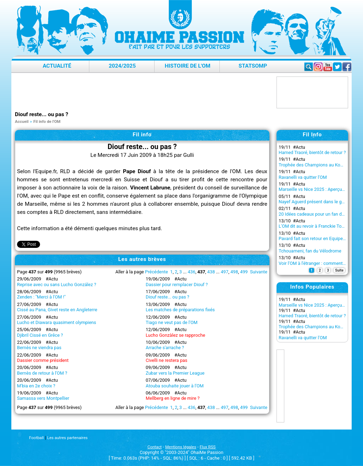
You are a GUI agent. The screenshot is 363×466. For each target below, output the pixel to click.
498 (234, 271)
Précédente (156, 271)
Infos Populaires (312, 287)
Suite (339, 270)
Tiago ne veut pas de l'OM (171, 322)
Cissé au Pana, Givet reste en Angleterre (57, 309)
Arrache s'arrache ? (165, 347)
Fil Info (312, 134)
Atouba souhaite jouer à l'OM (174, 385)
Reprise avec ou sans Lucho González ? (56, 284)
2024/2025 (122, 66)
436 (192, 271)
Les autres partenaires (67, 437)
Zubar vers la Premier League (175, 373)
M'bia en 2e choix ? (36, 385)
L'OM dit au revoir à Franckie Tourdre (315, 226)
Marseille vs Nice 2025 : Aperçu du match (320, 189)
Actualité (57, 66)
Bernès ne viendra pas (39, 347)
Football (36, 437)
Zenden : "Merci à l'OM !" (41, 297)
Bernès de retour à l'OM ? (42, 373)
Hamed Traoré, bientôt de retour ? (312, 152)
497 (225, 271)
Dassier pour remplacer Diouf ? (177, 284)
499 (244, 271)
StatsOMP (253, 66)
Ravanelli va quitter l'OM (303, 177)
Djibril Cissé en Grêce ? (40, 335)
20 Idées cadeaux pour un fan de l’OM (316, 214)
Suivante (258, 271)
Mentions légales (180, 446)
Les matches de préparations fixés (180, 309)
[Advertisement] (144, 92)
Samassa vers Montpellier (43, 398)
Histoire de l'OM (188, 66)
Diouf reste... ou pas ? (167, 297)
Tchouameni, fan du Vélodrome (310, 251)
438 (211, 271)
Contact (154, 446)
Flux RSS (208, 446)
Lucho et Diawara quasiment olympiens (56, 322)
